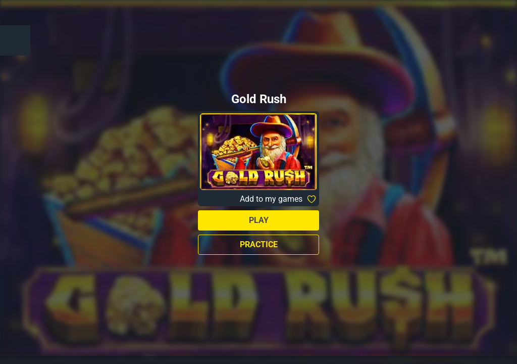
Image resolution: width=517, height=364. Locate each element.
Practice (259, 244)
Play (259, 220)
